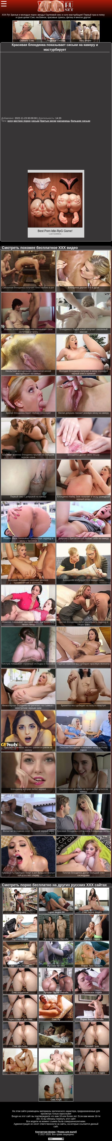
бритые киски (48, 121)
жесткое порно (22, 121)
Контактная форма (45, 1132)
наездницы (63, 121)
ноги (10, 121)
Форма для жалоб (67, 1132)
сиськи (35, 121)
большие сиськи (80, 121)
